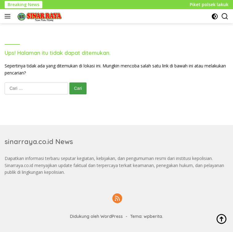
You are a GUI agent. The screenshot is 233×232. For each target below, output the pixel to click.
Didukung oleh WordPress (96, 216)
